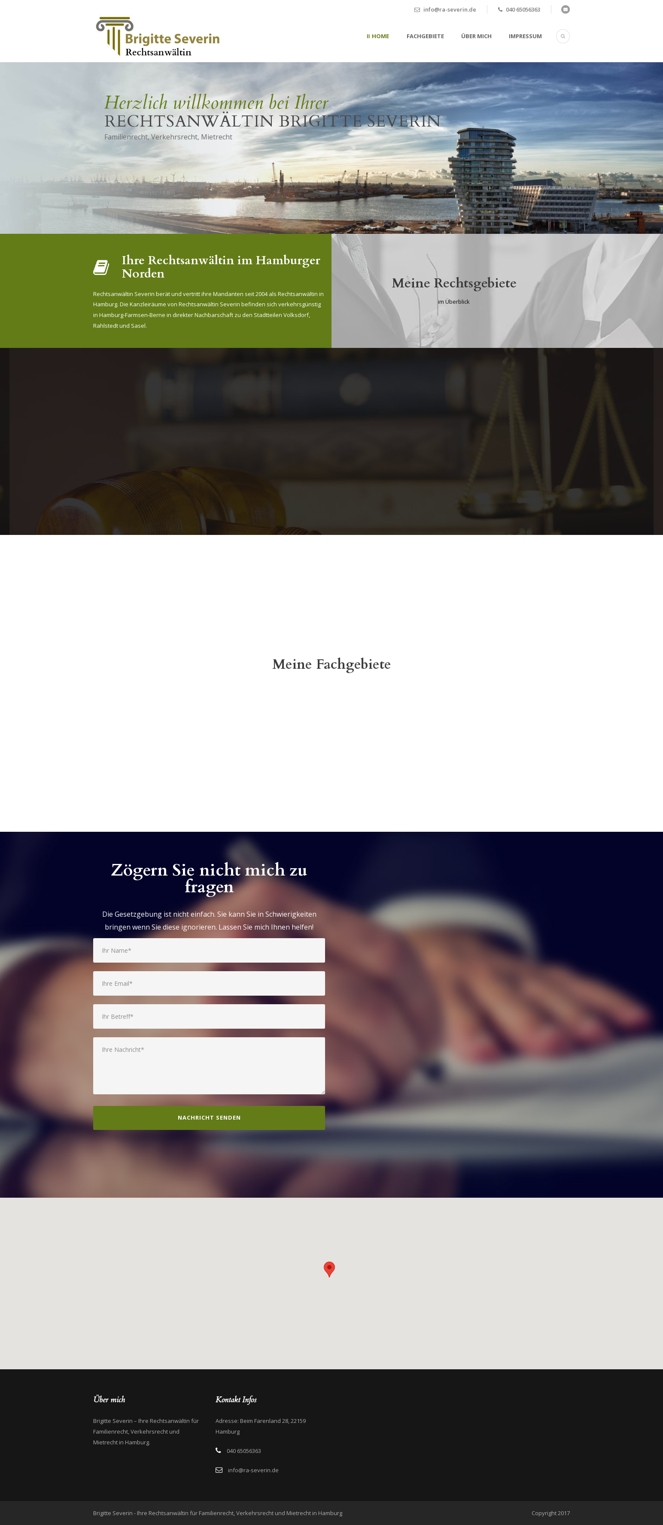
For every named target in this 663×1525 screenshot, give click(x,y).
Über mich (476, 36)
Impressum (525, 36)
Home (380, 36)
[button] (329, 1269)
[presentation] (158, 1172)
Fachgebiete (425, 36)
